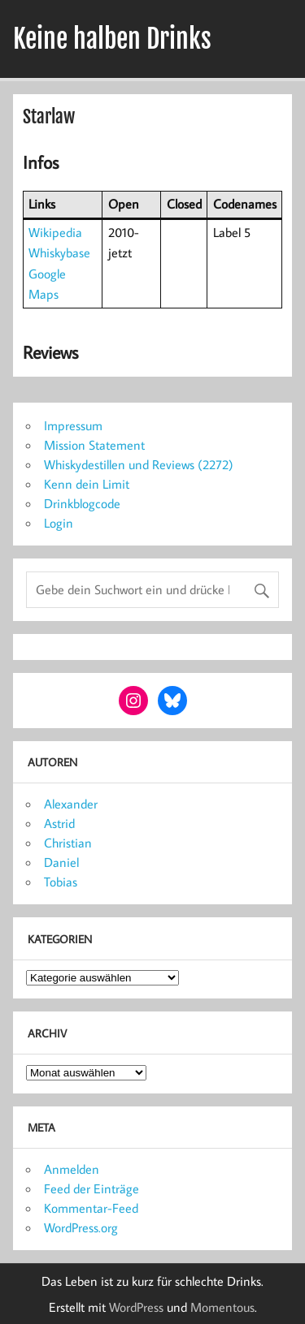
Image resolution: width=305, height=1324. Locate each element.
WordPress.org (81, 1227)
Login (58, 523)
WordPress (136, 1307)
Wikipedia (55, 232)
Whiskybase (59, 252)
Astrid (59, 823)
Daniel (61, 862)
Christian (68, 843)
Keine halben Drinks (112, 39)
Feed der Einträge (91, 1188)
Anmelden (71, 1169)
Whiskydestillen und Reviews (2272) (138, 464)
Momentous (222, 1307)
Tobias (60, 881)
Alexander (71, 804)
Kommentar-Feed (91, 1208)
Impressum (73, 425)
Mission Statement (94, 445)
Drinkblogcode (82, 503)
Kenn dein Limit (86, 484)
